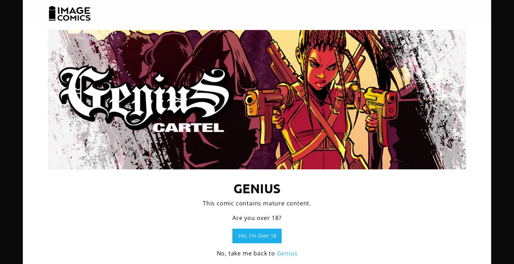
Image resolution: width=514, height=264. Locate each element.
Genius (287, 253)
